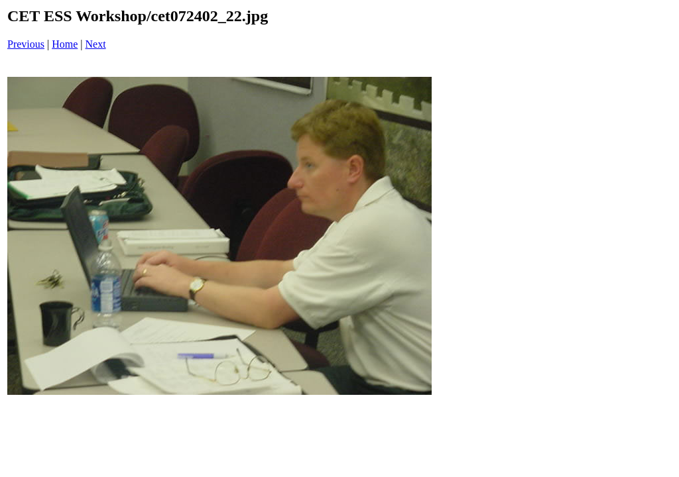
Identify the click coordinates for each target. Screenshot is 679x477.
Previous (25, 44)
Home (65, 44)
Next (96, 44)
